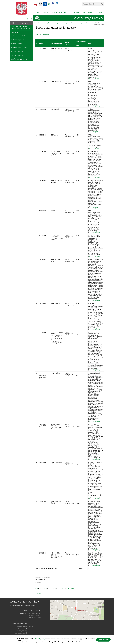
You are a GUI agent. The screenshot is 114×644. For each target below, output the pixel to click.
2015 (40, 589)
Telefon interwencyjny (19, 59)
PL (27, 19)
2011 (58, 589)
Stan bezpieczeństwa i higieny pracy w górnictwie (20, 27)
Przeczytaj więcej (40, 639)
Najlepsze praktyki (17, 55)
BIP (35, 4)
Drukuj (40, 593)
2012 (54, 589)
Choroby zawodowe (18, 51)
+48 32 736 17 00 (35, 610)
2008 (72, 589)
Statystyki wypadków (18, 40)
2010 (63, 589)
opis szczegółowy (94, 78)
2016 (36, 589)
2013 (49, 589)
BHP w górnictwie (48, 23)
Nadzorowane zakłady (19, 36)
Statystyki (57, 23)
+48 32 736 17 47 (35, 613)
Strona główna (37, 23)
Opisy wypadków (17, 43)
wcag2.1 (40, 4)
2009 (67, 589)
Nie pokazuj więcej (103, 639)
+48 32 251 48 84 (36, 617)
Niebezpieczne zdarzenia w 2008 (86, 23)
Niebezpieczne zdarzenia (69, 23)
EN (31, 19)
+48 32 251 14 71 (35, 615)
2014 (45, 589)
